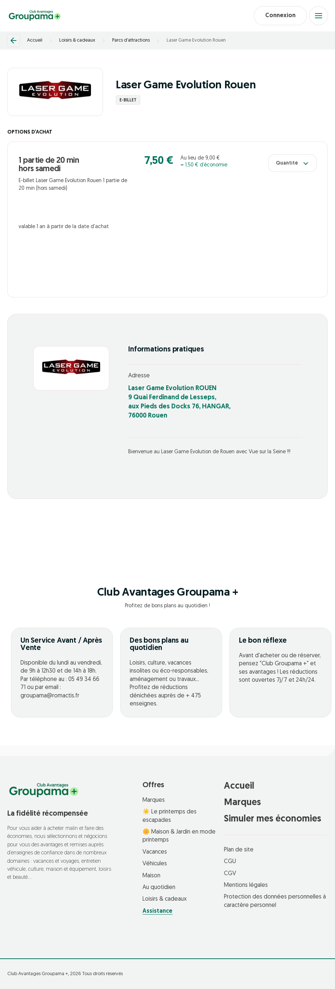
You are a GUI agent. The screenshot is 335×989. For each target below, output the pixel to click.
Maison (151, 876)
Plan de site (239, 850)
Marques (153, 800)
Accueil (34, 40)
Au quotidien (158, 887)
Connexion (280, 16)
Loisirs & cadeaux (77, 40)
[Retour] (13, 40)
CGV (230, 874)
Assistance (157, 911)
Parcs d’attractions (131, 40)
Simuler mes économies (272, 819)
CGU (230, 862)
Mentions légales (246, 885)
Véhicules (154, 864)
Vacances (154, 852)
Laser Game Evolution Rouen (196, 40)
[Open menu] (318, 16)
